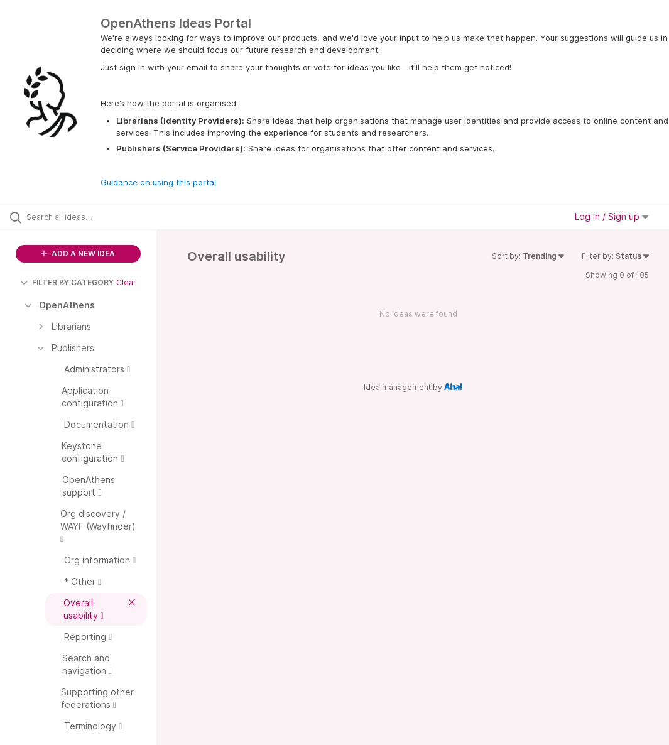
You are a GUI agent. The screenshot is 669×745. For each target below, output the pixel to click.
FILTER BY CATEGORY (67, 282)
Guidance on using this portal (158, 182)
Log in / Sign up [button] (612, 216)
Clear (126, 282)
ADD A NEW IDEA (78, 253)
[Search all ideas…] (84, 216)
